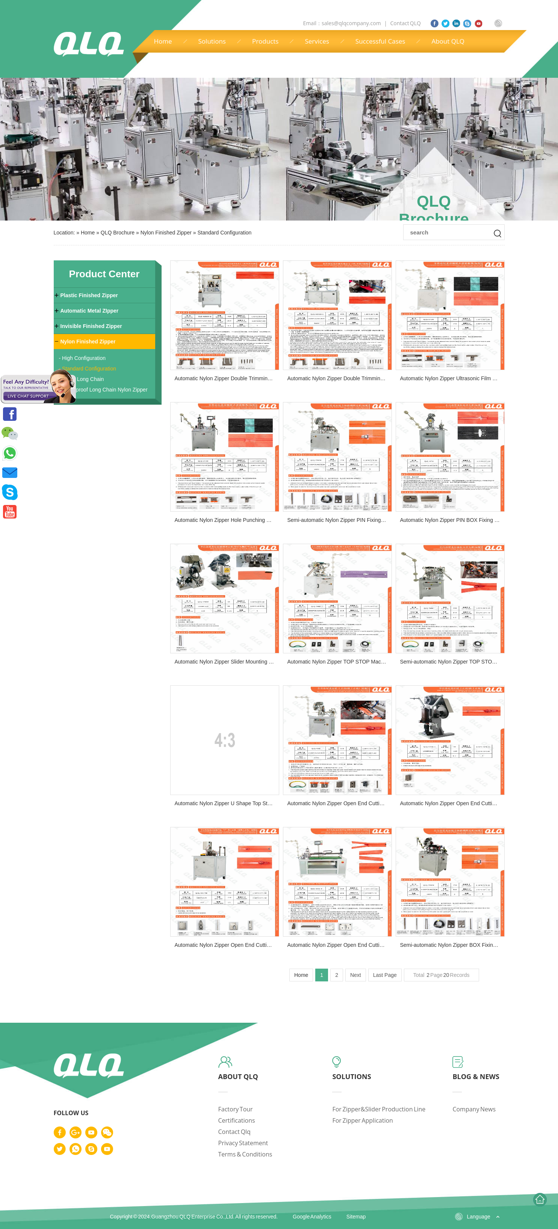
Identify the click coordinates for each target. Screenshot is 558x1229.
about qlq (238, 1076)
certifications (236, 1120)
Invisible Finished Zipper (91, 326)
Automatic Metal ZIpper (89, 311)
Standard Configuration (224, 233)
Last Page (385, 975)
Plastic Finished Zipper (89, 295)
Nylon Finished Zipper (166, 233)
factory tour (235, 1109)
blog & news (475, 1076)
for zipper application (362, 1120)
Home (163, 41)
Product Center (104, 274)
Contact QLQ (405, 23)
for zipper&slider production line (378, 1109)
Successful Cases (380, 41)
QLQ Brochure (118, 233)
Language (478, 1217)
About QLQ (447, 41)
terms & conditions (245, 1154)
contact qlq (234, 1132)
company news (474, 1109)
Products (265, 41)
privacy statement (243, 1143)
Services (317, 41)
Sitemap (356, 1217)
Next (355, 975)
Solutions (212, 41)
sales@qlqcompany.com (352, 23)
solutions (351, 1076)
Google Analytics (312, 1217)
